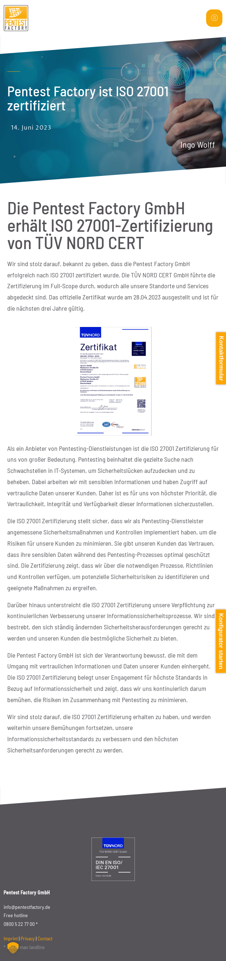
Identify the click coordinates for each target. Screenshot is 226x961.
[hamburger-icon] (214, 18)
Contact (45, 938)
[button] (13, 948)
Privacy (28, 938)
